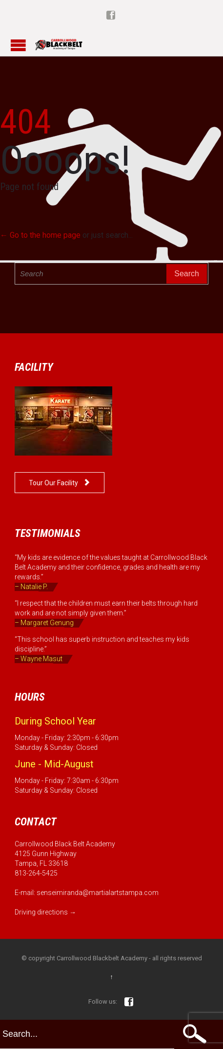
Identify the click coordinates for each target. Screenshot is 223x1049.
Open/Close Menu (18, 45)
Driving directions (41, 912)
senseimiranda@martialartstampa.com (98, 892)
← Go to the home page (40, 235)
